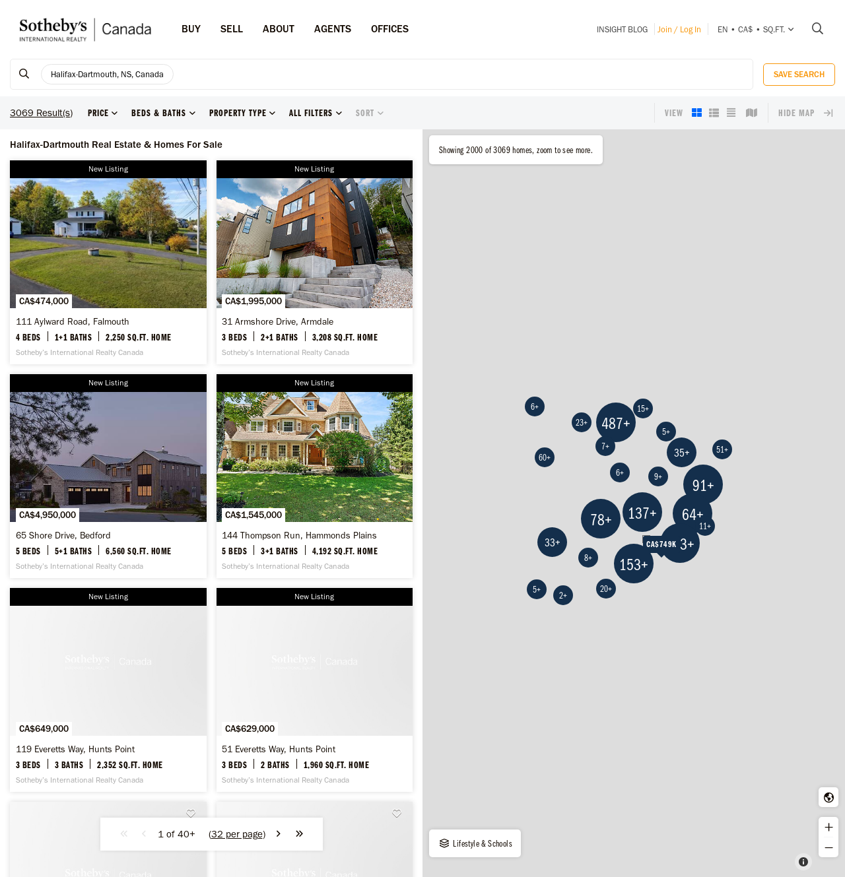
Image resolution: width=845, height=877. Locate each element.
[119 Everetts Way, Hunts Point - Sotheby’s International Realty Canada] (108, 690)
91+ (703, 484)
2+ (563, 595)
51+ (722, 449)
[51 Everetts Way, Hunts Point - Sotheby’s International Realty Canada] (315, 690)
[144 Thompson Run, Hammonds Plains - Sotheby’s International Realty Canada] (315, 476)
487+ (615, 422)
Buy (191, 28)
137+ (642, 512)
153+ (633, 564)
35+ (682, 452)
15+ (643, 408)
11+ (705, 526)
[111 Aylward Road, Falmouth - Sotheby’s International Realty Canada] (108, 262)
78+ (601, 519)
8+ (588, 558)
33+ (552, 542)
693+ (679, 543)
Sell (231, 28)
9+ (658, 476)
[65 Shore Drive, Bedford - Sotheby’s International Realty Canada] (108, 476)
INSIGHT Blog (622, 29)
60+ (545, 457)
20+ (606, 589)
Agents (332, 28)
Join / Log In (679, 29)
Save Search (799, 74)
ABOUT (278, 28)
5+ (666, 432)
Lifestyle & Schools (475, 843)
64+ (693, 513)
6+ (620, 472)
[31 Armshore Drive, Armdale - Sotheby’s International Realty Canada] (315, 262)
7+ (605, 446)
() (237, 834)
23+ (582, 422)
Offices (390, 28)
